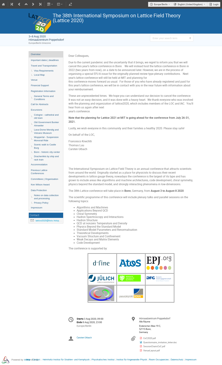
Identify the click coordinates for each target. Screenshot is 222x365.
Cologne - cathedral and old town (46, 116)
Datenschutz (177, 359)
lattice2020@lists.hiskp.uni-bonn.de (53, 220)
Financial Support (40, 85)
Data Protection (39, 190)
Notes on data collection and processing (46, 197)
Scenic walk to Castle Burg (45, 146)
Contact (36, 359)
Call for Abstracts (39, 104)
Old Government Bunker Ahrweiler (46, 124)
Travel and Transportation (44, 65)
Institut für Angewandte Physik (132, 359)
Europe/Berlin (161, 4)
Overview (36, 54)
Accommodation (39, 164)
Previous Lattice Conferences (39, 172)
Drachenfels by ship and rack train (46, 158)
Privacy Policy (41, 202)
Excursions (36, 110)
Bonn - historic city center (47, 152)
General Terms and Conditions (44, 98)
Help (28, 359)
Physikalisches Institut (103, 359)
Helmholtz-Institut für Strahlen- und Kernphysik (66, 359)
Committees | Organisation (44, 179)
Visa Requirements (43, 70)
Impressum (36, 207)
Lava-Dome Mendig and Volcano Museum (46, 131)
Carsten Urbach (84, 337)
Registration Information (43, 91)
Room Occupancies (158, 359)
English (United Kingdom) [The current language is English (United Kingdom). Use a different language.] (190, 4)
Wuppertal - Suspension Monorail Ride (46, 139)
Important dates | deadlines (45, 60)
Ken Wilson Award (40, 184)
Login (216, 4)
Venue (34, 80)
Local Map (39, 75)
